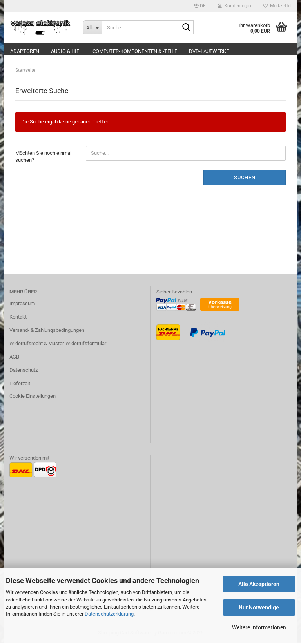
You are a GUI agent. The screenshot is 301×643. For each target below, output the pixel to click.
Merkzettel (277, 6)
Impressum (22, 303)
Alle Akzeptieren (258, 584)
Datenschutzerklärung (109, 614)
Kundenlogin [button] (234, 6)
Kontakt (18, 317)
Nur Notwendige (259, 607)
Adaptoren (24, 51)
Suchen (245, 177)
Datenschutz (23, 370)
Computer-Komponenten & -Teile (134, 51)
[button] (200, 6)
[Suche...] (92, 27)
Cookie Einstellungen (32, 396)
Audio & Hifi (66, 51)
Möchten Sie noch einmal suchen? (43, 156)
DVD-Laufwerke (209, 51)
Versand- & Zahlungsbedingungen (46, 330)
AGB (14, 357)
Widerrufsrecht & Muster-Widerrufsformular (57, 343)
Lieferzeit (19, 383)
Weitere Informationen (259, 627)
